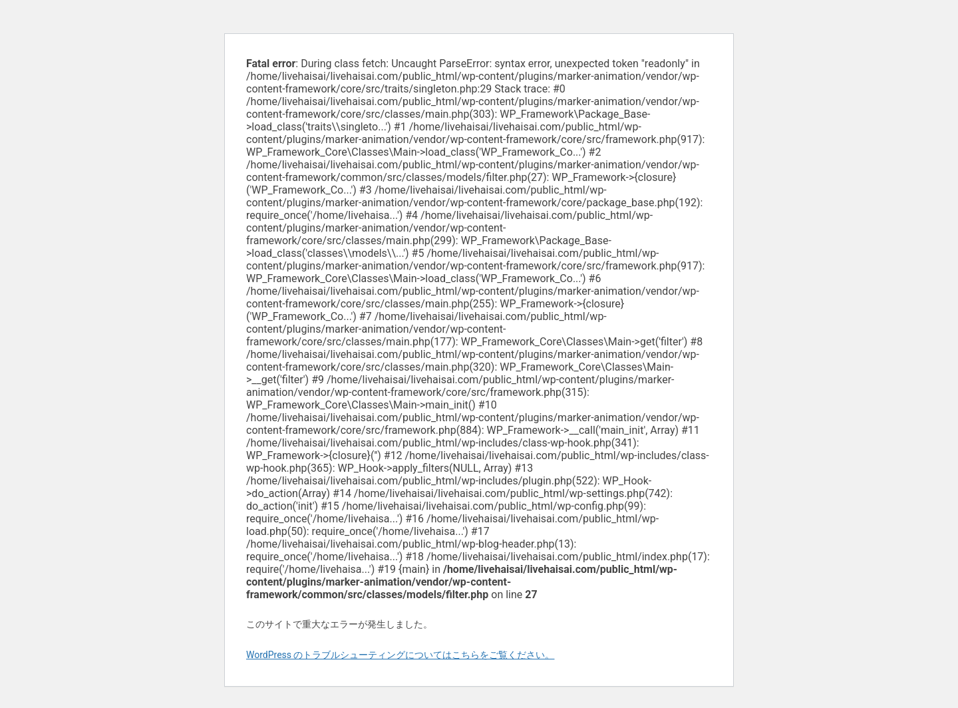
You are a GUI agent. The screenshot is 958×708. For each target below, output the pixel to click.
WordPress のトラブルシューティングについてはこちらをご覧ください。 (400, 654)
